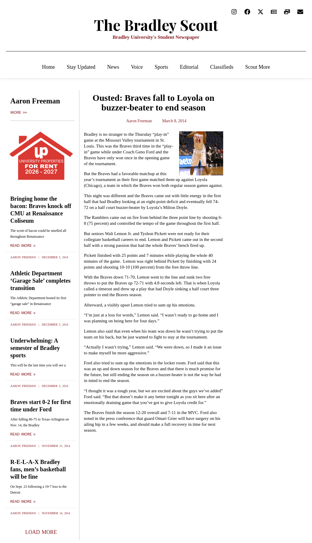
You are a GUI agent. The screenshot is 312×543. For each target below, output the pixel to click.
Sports (161, 67)
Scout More (257, 67)
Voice (137, 67)
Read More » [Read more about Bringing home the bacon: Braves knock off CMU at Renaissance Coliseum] (23, 245)
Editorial (189, 67)
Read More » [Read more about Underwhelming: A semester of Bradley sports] (23, 374)
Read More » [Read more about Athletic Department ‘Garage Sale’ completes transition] (23, 312)
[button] (41, 532)
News (113, 67)
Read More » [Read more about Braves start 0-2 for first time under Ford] (23, 434)
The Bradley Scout (156, 25)
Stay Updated (81, 67)
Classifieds (221, 67)
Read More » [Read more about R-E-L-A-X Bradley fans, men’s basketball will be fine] (23, 501)
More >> (18, 112)
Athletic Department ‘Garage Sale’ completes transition (40, 280)
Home (48, 67)
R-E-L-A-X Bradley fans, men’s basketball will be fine (38, 469)
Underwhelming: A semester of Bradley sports (35, 347)
